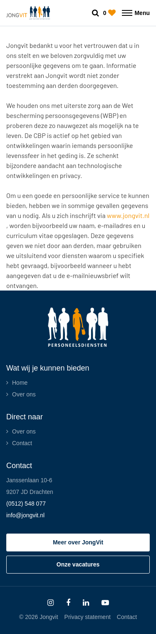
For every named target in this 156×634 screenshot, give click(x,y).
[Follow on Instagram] (50, 602)
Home (19, 382)
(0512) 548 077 (26, 503)
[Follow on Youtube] (105, 602)
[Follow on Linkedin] (86, 602)
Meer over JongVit (78, 542)
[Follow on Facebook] (68, 602)
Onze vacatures (78, 564)
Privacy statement (87, 617)
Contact (22, 443)
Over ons (24, 394)
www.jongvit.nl (128, 215)
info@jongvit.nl (25, 515)
